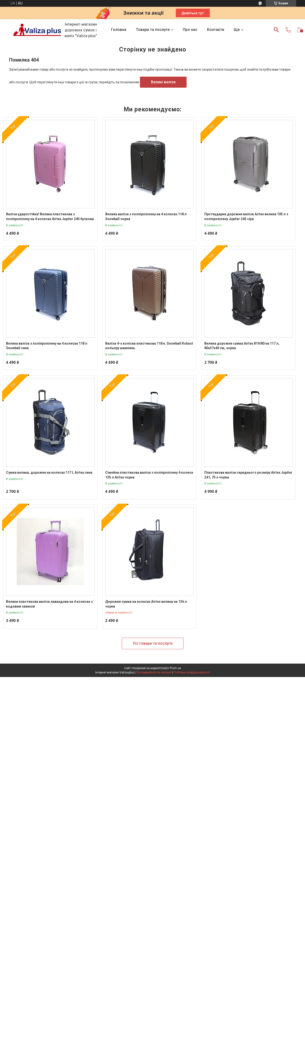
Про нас (190, 29)
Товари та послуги (153, 29)
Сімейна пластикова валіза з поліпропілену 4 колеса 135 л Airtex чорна (149, 475)
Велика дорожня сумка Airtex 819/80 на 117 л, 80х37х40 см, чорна (241, 345)
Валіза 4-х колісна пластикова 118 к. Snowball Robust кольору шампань (149, 345)
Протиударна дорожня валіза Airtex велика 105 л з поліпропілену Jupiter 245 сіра (246, 216)
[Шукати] (276, 29)
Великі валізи (163, 82)
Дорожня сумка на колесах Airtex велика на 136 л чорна (146, 604)
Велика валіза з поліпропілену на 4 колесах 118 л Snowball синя (46, 345)
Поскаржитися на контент (153, 672)
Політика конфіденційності (191, 672)
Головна (118, 29)
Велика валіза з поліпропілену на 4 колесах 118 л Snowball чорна (146, 216)
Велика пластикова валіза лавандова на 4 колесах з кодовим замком (49, 604)
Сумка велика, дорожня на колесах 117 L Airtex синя (49, 472)
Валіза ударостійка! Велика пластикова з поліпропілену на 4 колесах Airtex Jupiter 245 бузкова (50, 216)
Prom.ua (175, 668)
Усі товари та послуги (152, 643)
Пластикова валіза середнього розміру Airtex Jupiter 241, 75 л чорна (248, 475)
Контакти (215, 29)
